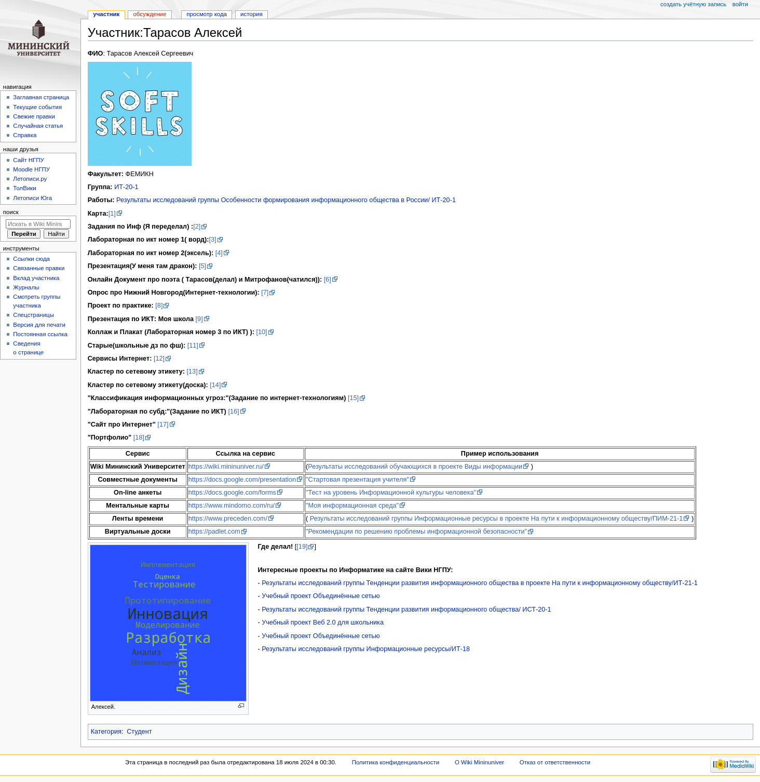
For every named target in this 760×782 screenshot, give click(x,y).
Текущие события (37, 107)
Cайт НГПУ (28, 160)
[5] (202, 266)
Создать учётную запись (693, 4)
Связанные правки (38, 268)
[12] (159, 358)
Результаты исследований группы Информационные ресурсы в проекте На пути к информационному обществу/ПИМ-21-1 (496, 518)
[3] (212, 239)
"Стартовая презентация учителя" (357, 479)
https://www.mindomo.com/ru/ (231, 505)
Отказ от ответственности (555, 762)
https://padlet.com (214, 531)
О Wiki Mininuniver (479, 762)
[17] (162, 424)
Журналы (26, 287)
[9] (199, 319)
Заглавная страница (41, 97)
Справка (24, 135)
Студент (139, 731)
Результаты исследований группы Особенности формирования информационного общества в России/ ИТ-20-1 (286, 200)
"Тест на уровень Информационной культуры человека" (391, 492)
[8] (158, 305)
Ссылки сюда (31, 259)
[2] (196, 226)
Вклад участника (36, 278)
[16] (233, 411)
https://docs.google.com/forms (232, 492)
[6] (327, 279)
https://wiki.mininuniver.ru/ (226, 466)
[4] (219, 253)
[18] (138, 437)
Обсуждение (149, 14)
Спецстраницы (33, 315)
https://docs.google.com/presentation (242, 479)
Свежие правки (34, 116)
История (251, 14)
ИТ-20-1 (126, 187)
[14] (215, 385)
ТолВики (24, 188)
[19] (301, 546)
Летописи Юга (32, 198)
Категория (106, 731)
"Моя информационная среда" (352, 505)
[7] (264, 292)
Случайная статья (38, 126)
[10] (261, 332)
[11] (192, 345)
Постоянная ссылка (40, 334)
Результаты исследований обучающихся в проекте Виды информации (415, 466)
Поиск (11, 212)
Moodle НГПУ (31, 169)
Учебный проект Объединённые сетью (320, 596)
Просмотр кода (206, 14)
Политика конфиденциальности (396, 762)
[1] (112, 213)
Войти (740, 4)
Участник (106, 14)
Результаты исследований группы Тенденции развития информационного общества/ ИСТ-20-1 (406, 609)
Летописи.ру (30, 179)
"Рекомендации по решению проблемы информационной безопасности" (416, 531)
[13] (192, 371)
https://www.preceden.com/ (227, 518)
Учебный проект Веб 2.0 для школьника (323, 622)
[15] (353, 398)
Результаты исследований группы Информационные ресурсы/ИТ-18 (366, 649)
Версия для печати (39, 325)
